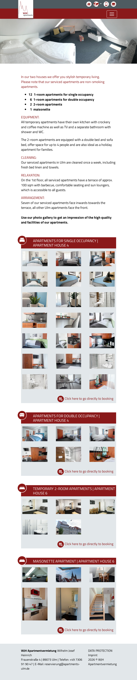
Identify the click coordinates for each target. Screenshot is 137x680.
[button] (10, 42)
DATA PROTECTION (100, 650)
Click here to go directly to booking (89, 398)
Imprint (92, 655)
